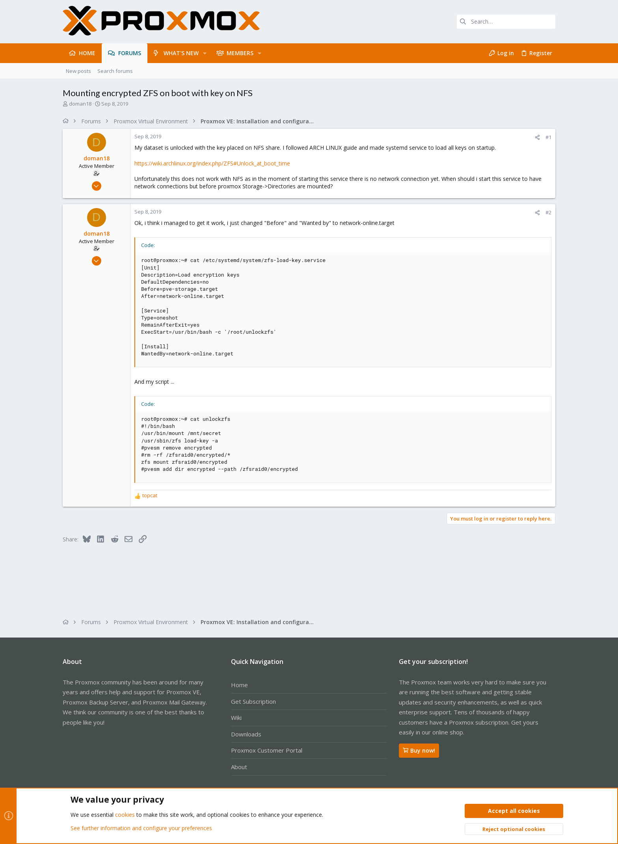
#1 (548, 137)
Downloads (246, 734)
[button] (204, 53)
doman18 (80, 103)
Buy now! (419, 750)
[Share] (537, 137)
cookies (125, 815)
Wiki (236, 717)
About (239, 767)
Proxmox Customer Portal (266, 750)
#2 (548, 212)
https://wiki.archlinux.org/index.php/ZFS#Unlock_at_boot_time (212, 163)
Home (239, 685)
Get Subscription (253, 701)
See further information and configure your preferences (141, 828)
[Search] (506, 22)
